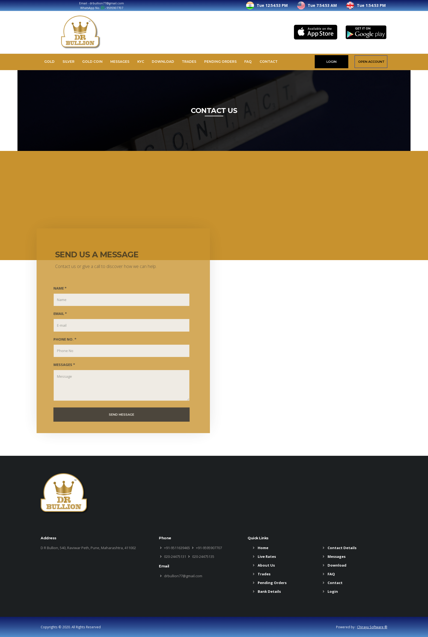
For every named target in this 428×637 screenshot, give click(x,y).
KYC (140, 61)
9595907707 (115, 8)
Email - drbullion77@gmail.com (101, 3)
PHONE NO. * (61, 344)
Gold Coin (92, 61)
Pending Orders (220, 61)
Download (163, 61)
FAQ (248, 61)
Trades (189, 61)
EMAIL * (57, 319)
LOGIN (331, 62)
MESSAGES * (61, 370)
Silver (69, 61)
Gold (49, 61)
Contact (269, 61)
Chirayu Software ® (372, 627)
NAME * (56, 293)
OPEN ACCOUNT (371, 62)
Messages (119, 61)
